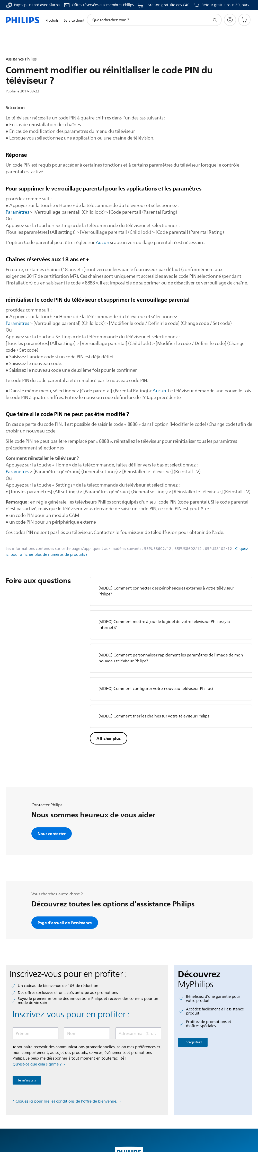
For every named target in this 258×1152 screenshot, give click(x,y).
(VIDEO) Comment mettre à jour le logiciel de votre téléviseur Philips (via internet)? (164, 624)
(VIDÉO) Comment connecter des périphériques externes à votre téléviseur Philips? (166, 591)
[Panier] (244, 20)
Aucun (102, 242)
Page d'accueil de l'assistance (65, 922)
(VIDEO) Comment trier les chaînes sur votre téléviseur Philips (154, 716)
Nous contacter (52, 833)
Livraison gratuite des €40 (167, 5)
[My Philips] (230, 20)
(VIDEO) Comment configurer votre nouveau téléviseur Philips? (156, 688)
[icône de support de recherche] (215, 20)
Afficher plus (108, 738)
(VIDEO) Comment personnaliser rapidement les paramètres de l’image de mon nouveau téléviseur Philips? (171, 658)
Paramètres (17, 212)
